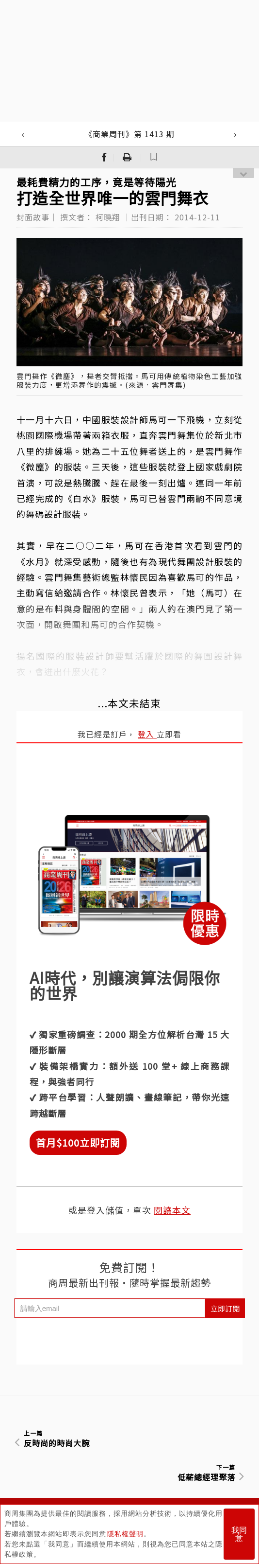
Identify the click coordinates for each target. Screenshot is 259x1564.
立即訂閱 (225, 1308)
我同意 (239, 1534)
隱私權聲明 (125, 1534)
